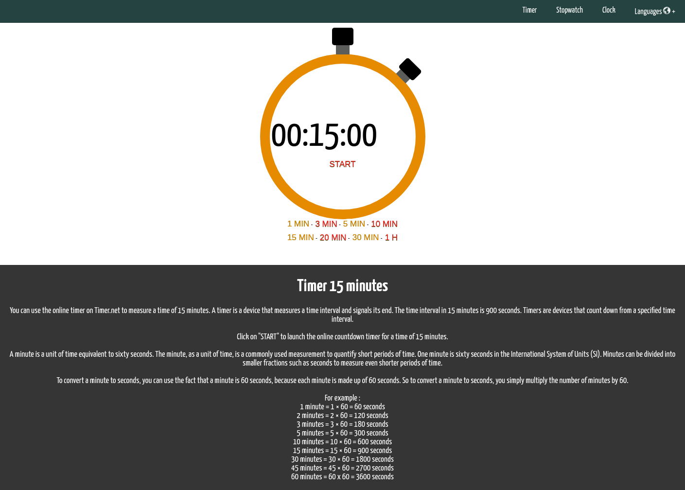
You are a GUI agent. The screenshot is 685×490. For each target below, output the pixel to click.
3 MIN (326, 223)
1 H (391, 237)
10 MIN (384, 223)
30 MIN (365, 237)
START (342, 164)
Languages (652, 11)
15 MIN (300, 237)
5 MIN (354, 223)
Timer (529, 10)
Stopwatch (569, 10)
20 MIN (333, 237)
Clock (608, 10)
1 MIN (298, 223)
